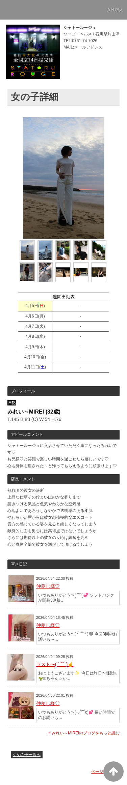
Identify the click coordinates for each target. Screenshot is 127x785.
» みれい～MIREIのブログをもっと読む (84, 733)
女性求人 (115, 9)
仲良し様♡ (48, 586)
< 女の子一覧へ (27, 754)
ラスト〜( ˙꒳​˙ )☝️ (54, 664)
